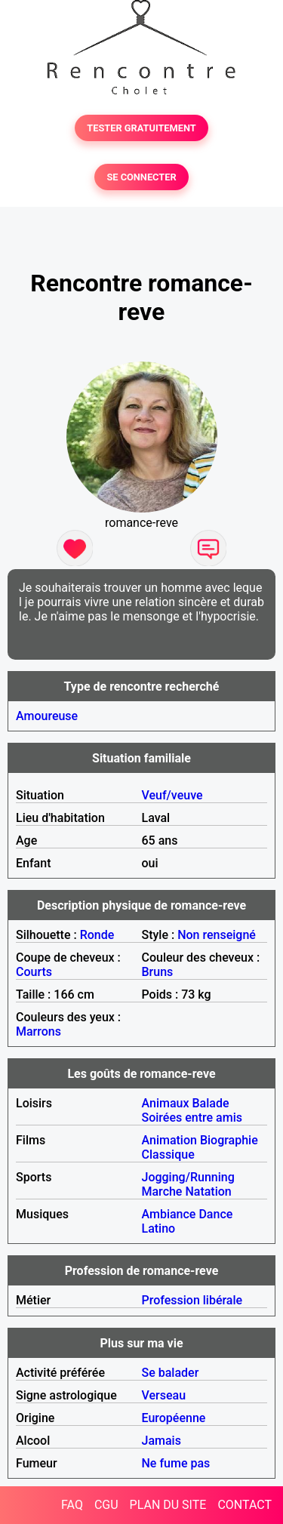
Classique (168, 1154)
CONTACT (244, 1505)
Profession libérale (192, 1300)
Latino (159, 1228)
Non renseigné (216, 935)
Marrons (38, 1031)
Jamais (161, 1440)
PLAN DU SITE (168, 1505)
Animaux (165, 1103)
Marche (162, 1191)
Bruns (158, 972)
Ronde (97, 935)
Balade (210, 1103)
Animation (169, 1140)
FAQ (72, 1505)
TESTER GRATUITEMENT (141, 128)
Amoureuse (47, 716)
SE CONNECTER (141, 177)
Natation (208, 1191)
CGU (106, 1505)
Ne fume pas (176, 1463)
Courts (34, 972)
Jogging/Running (188, 1177)
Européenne (174, 1418)
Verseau (164, 1395)
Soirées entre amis (192, 1117)
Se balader (170, 1372)
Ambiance (169, 1214)
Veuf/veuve (172, 795)
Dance (215, 1214)
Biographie (229, 1140)
